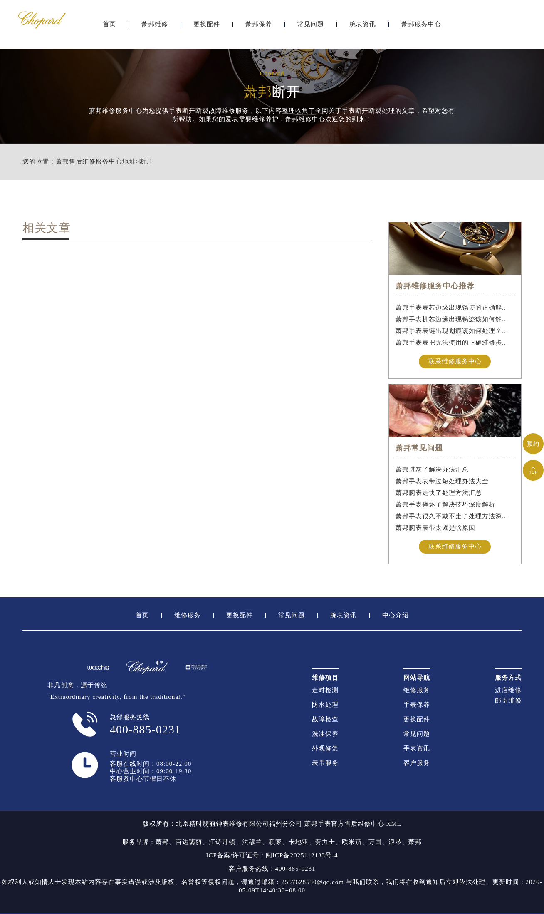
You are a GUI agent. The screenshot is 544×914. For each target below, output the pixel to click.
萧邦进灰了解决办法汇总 (432, 469)
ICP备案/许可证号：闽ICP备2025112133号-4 (272, 855)
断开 (146, 162)
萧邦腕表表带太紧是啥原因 (435, 527)
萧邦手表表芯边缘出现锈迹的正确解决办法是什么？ (455, 307)
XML (393, 824)
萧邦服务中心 (421, 28)
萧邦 (162, 842)
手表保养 (416, 705)
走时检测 (325, 690)
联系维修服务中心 (455, 361)
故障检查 (325, 719)
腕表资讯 (362, 28)
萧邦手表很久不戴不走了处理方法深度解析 (455, 516)
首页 (109, 28)
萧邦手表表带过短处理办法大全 (442, 481)
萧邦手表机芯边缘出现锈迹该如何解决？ (455, 319)
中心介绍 (395, 615)
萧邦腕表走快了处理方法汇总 (439, 492)
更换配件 (206, 28)
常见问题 (310, 28)
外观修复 (325, 748)
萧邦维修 (154, 28)
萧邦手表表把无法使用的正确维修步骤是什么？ (455, 342)
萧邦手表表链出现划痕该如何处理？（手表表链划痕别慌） (455, 331)
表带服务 (325, 763)
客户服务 (416, 763)
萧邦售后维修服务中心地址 (96, 162)
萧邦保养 (258, 28)
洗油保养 (325, 734)
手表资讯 (416, 748)
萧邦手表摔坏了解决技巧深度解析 (445, 504)
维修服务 (187, 615)
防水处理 (325, 705)
